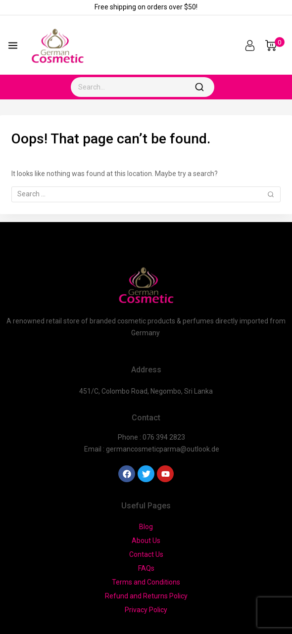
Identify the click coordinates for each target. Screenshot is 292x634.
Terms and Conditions (146, 582)
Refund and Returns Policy (146, 596)
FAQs (146, 568)
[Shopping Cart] (275, 45)
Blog (146, 527)
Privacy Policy (146, 610)
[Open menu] (12, 45)
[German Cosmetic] (57, 45)
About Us (146, 540)
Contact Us (146, 554)
